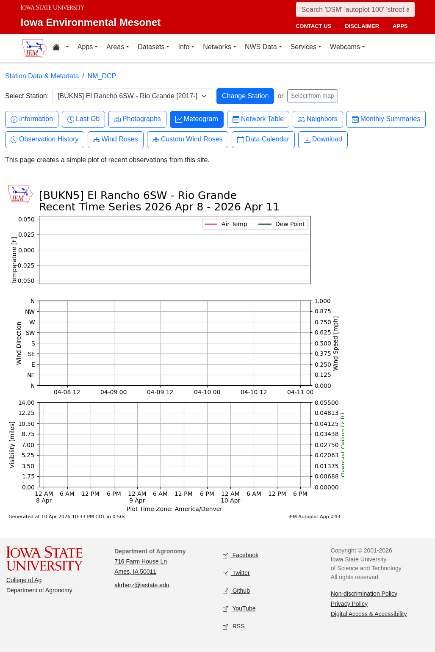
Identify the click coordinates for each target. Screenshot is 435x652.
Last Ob (83, 119)
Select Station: (27, 95)
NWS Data (261, 46)
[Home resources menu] (60, 48)
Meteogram (196, 119)
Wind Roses (115, 139)
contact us (313, 26)
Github (236, 591)
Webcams (345, 46)
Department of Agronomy (39, 590)
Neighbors (318, 119)
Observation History (45, 139)
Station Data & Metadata (42, 76)
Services (303, 46)
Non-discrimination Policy (364, 593)
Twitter (236, 573)
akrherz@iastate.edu (141, 585)
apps (400, 26)
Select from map (312, 95)
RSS (234, 626)
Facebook (241, 555)
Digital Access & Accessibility (369, 614)
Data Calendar (263, 139)
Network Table (258, 119)
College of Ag (24, 580)
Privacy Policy (349, 603)
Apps (85, 46)
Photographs (137, 119)
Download (323, 139)
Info (183, 46)
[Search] (355, 9)
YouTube (239, 608)
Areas (115, 46)
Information (32, 119)
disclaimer (362, 26)
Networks (217, 46)
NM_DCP (102, 76)
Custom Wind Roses (187, 139)
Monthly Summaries (386, 119)
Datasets (151, 46)
